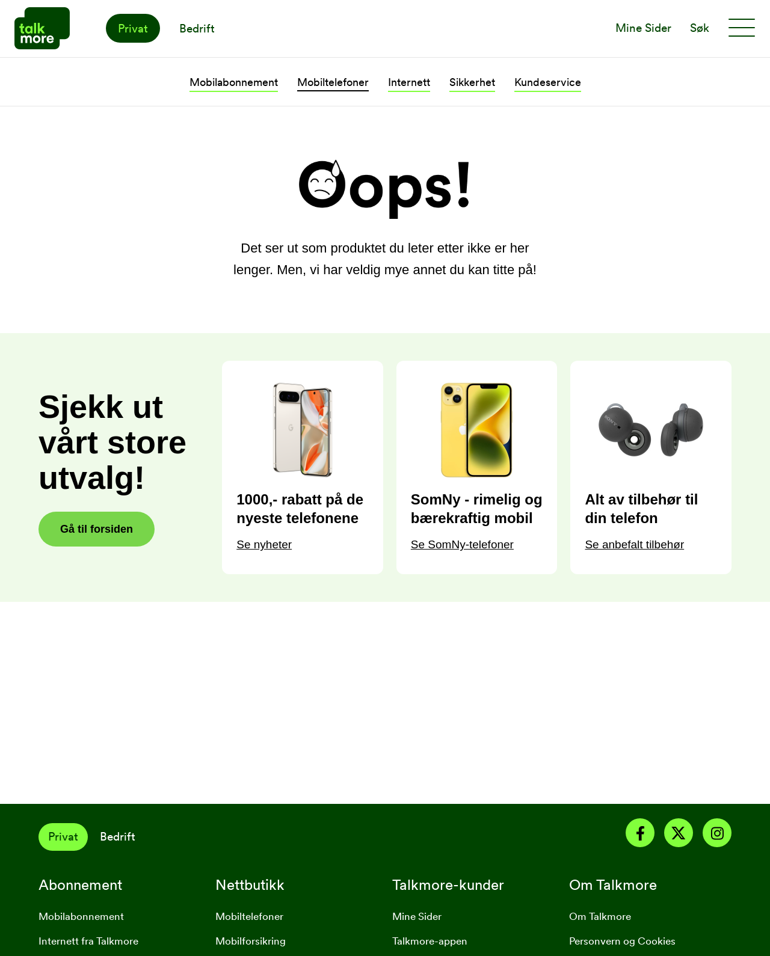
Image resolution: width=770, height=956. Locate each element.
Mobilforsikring (250, 941)
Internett (409, 82)
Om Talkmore (600, 916)
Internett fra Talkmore (88, 941)
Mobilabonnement (233, 82)
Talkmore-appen (429, 941)
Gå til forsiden (96, 529)
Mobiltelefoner (333, 82)
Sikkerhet (472, 82)
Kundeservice (547, 82)
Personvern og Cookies (622, 941)
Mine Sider (417, 916)
